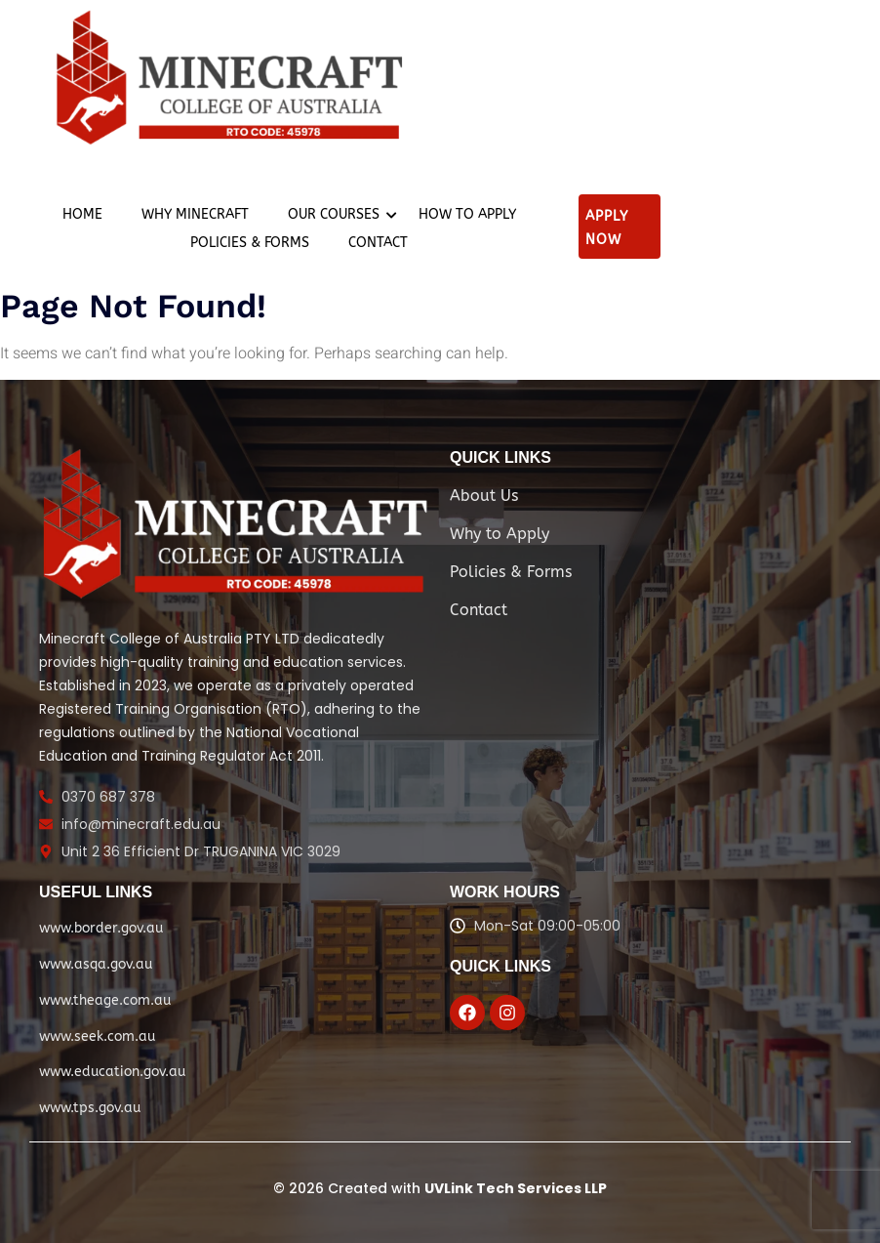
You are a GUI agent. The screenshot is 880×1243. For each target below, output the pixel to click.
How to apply (467, 214)
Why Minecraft (195, 214)
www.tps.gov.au (89, 1107)
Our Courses (338, 214)
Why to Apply (499, 533)
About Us (484, 495)
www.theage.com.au (105, 1000)
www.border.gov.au (101, 928)
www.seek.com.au (97, 1036)
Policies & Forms (249, 242)
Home (82, 214)
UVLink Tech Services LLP (515, 1188)
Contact (378, 242)
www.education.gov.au (112, 1071)
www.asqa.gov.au (95, 964)
